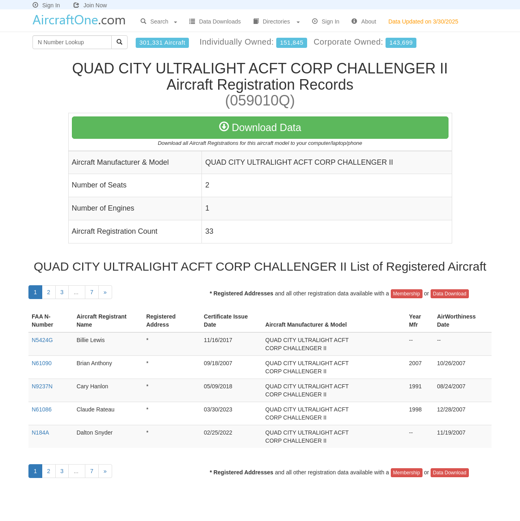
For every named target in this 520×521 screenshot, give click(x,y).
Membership (406, 294)
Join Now (90, 5)
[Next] (105, 292)
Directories (276, 21)
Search (159, 21)
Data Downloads (215, 21)
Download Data (260, 127)
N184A (40, 432)
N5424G (42, 340)
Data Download (449, 294)
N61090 (42, 363)
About (363, 21)
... (77, 292)
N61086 (42, 409)
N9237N (42, 386)
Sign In (46, 5)
